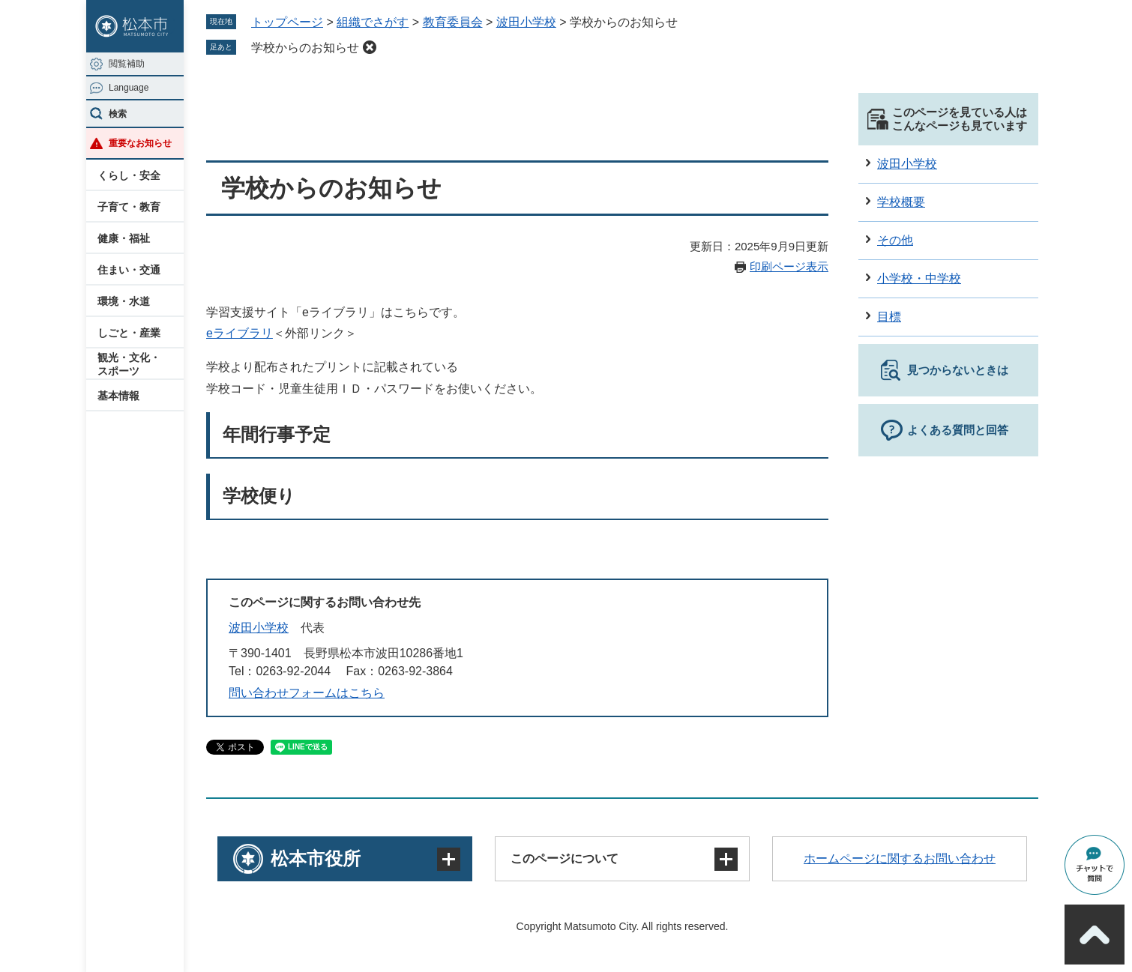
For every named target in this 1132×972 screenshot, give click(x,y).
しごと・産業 (128, 333)
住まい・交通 (128, 270)
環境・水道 (123, 301)
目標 (889, 316)
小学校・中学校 (919, 278)
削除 (369, 47)
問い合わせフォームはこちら (307, 692)
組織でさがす (373, 22)
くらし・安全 (128, 175)
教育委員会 (453, 22)
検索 (118, 114)
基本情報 (118, 396)
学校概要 (901, 202)
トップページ (287, 22)
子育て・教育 (128, 207)
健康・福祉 (123, 238)
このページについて (564, 858)
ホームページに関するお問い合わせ (900, 858)
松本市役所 (316, 858)
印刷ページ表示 (789, 266)
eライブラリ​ (239, 333)
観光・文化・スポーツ (128, 364)
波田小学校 (526, 22)
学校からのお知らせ (305, 47)
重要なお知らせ (140, 143)
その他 (895, 240)
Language (128, 87)
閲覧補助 (127, 63)
